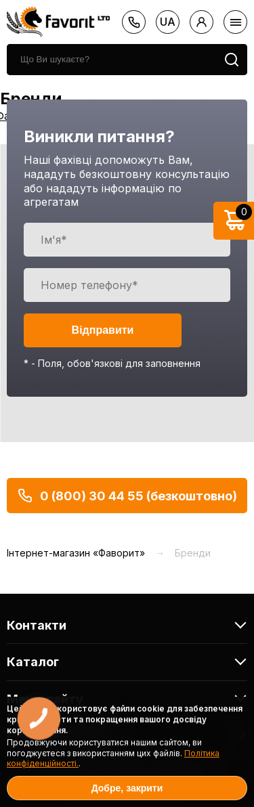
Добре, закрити (127, 788)
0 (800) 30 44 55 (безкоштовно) (127, 495)
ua (167, 21)
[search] (111, 59)
